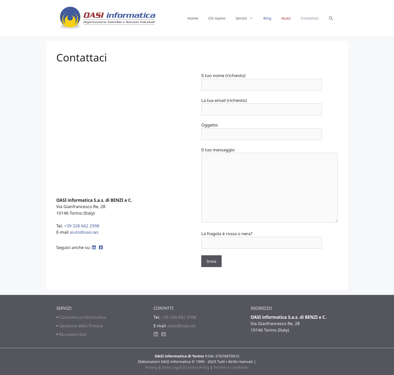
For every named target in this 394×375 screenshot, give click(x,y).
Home (192, 18)
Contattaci (310, 18)
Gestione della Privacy (81, 326)
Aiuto (286, 18)
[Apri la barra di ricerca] (331, 18)
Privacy (151, 367)
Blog (267, 18)
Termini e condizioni (231, 367)
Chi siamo (216, 18)
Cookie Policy (197, 367)
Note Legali (172, 367)
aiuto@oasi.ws (84, 232)
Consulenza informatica (82, 317)
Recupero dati (73, 334)
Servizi (247, 18)
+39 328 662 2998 (81, 226)
